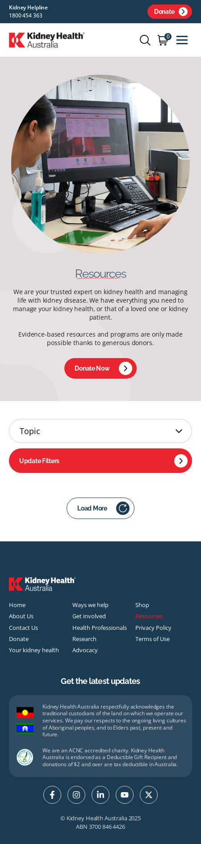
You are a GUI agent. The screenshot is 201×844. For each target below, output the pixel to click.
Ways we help (90, 605)
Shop (142, 605)
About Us (21, 616)
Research (84, 639)
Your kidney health (34, 650)
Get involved (89, 616)
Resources (149, 616)
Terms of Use (152, 639)
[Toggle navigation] (182, 40)
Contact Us (23, 628)
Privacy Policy (153, 628)
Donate (171, 11)
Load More (103, 508)
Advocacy (85, 650)
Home (17, 605)
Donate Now (103, 368)
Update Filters (103, 461)
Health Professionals (99, 628)
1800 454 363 (25, 15)
